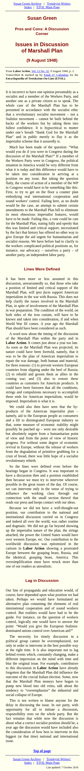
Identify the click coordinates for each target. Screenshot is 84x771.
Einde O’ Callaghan (56, 75)
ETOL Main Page (48, 7)
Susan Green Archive (27, 3)
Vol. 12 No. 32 (40, 71)
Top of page (42, 751)
